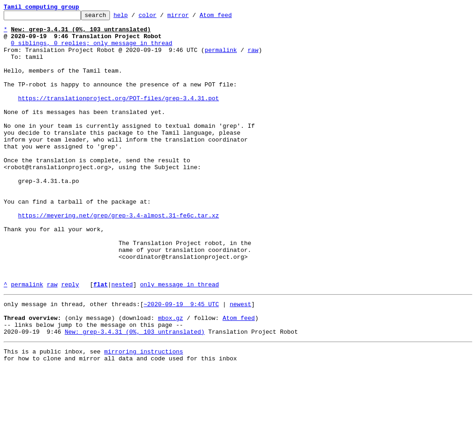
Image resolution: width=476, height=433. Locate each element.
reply (70, 339)
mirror (192, 17)
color (162, 17)
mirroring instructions (143, 414)
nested (122, 339)
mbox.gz (170, 377)
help (135, 17)
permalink (221, 58)
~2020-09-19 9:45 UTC (181, 360)
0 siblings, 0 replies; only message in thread (91, 50)
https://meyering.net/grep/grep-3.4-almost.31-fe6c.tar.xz (118, 256)
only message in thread (179, 339)
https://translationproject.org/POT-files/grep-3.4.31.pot (118, 116)
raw (252, 58)
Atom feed (230, 17)
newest (240, 360)
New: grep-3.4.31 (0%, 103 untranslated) (135, 393)
